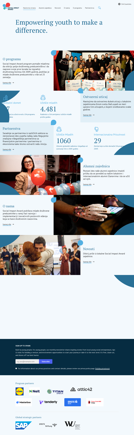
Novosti (58, 8)
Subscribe (46, 361)
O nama (67, 8)
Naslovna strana (29, 8)
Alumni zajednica (45, 8)
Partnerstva (89, 8)
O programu (77, 8)
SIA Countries (126, 4)
